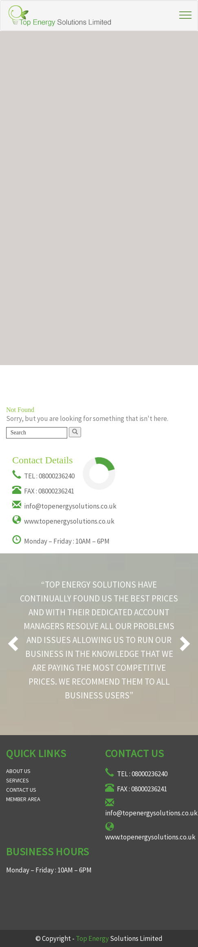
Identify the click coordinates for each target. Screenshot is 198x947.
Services (17, 780)
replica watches (29, 883)
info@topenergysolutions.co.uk (64, 506)
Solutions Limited (119, 938)
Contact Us (21, 789)
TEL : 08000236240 (43, 475)
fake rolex (20, 896)
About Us (18, 771)
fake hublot (23, 909)
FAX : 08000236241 (43, 491)
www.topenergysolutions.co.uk (63, 521)
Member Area (23, 799)
